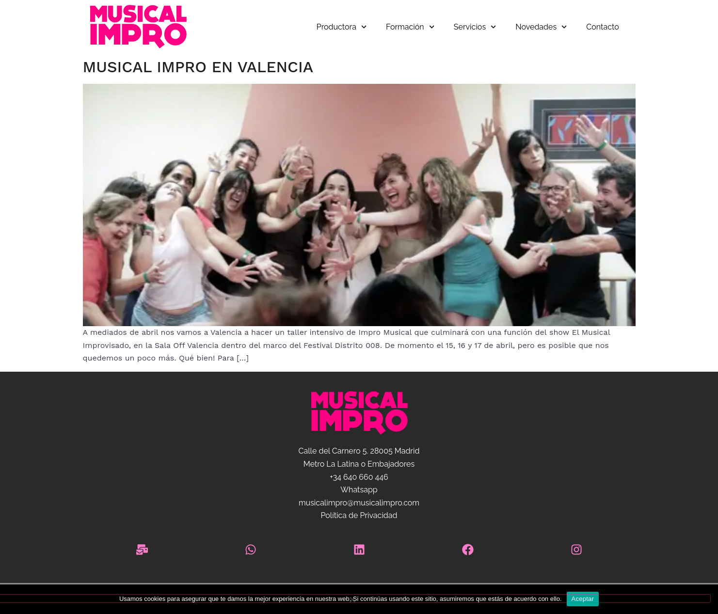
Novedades (541, 26)
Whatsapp (358, 489)
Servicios (475, 26)
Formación (410, 26)
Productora (342, 26)
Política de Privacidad (358, 515)
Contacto (602, 26)
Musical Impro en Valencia (198, 67)
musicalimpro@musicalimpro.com (359, 502)
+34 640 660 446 (359, 477)
